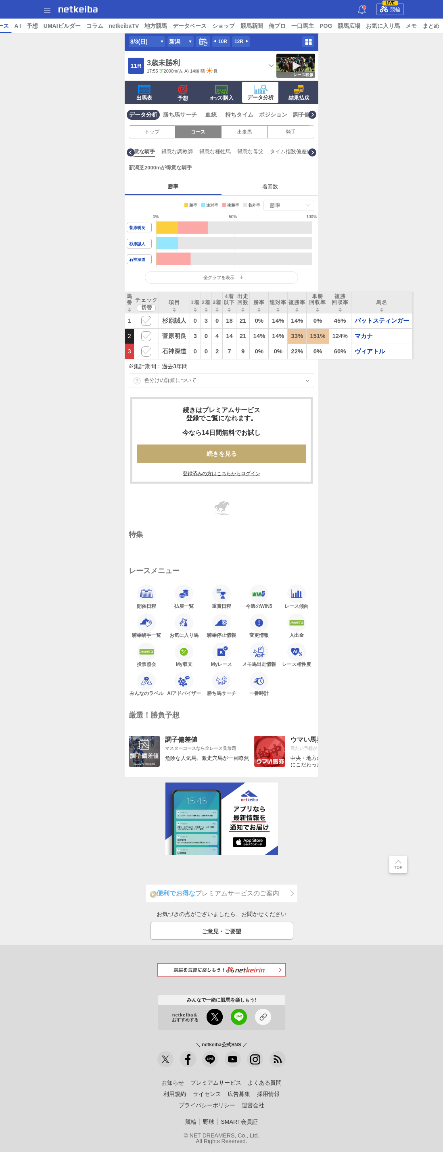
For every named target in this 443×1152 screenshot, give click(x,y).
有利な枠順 (142, 151)
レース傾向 (296, 596)
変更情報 (259, 626)
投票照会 (146, 655)
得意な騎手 (207, 151)
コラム (156, 26)
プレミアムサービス (215, 1082)
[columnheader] (129, 302)
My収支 (184, 655)
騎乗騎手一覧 (146, 626)
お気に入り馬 (184, 626)
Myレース (221, 655)
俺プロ (339, 26)
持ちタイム (239, 114)
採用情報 (268, 1094)
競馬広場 (411, 26)
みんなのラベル (146, 684)
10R (222, 41)
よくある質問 (265, 1082)
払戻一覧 (184, 596)
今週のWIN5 (259, 596)
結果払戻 (298, 93)
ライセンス (207, 1094)
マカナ (364, 335)
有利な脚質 (174, 151)
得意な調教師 (242, 151)
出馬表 (144, 93)
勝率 (173, 187)
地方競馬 (218, 26)
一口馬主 (364, 26)
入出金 (296, 626)
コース (198, 132)
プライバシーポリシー (207, 1105)
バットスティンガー (382, 320)
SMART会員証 (239, 1122)
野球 (208, 1122)
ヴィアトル (370, 351)
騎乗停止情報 (221, 626)
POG (388, 26)
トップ (11, 26)
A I (79, 26)
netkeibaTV (186, 26)
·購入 (221, 93)
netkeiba (78, 9)
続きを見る (222, 453)
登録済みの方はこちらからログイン (221, 473)
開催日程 (146, 596)
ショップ (285, 26)
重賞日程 (221, 596)
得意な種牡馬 (280, 151)
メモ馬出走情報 (259, 655)
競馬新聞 (314, 26)
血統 (211, 114)
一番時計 (259, 684)
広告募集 (239, 1094)
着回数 (270, 187)
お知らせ (172, 1082)
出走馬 (244, 132)
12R (238, 41)
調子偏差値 (307, 114)
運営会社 (253, 1105)
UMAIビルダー (123, 26)
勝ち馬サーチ (180, 114)
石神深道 (137, 259)
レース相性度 (296, 655)
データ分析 (260, 92)
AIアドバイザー (184, 684)
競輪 (390, 8)
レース (62, 26)
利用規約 (174, 1094)
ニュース (36, 26)
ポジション (273, 114)
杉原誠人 (137, 244)
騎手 (291, 132)
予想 (94, 26)
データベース (252, 26)
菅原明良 (137, 227)
